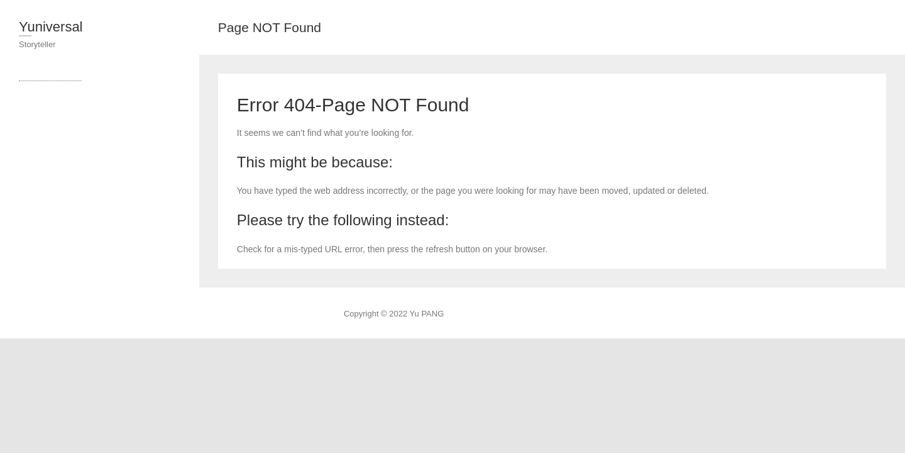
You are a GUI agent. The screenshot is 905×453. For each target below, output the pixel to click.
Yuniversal (51, 27)
